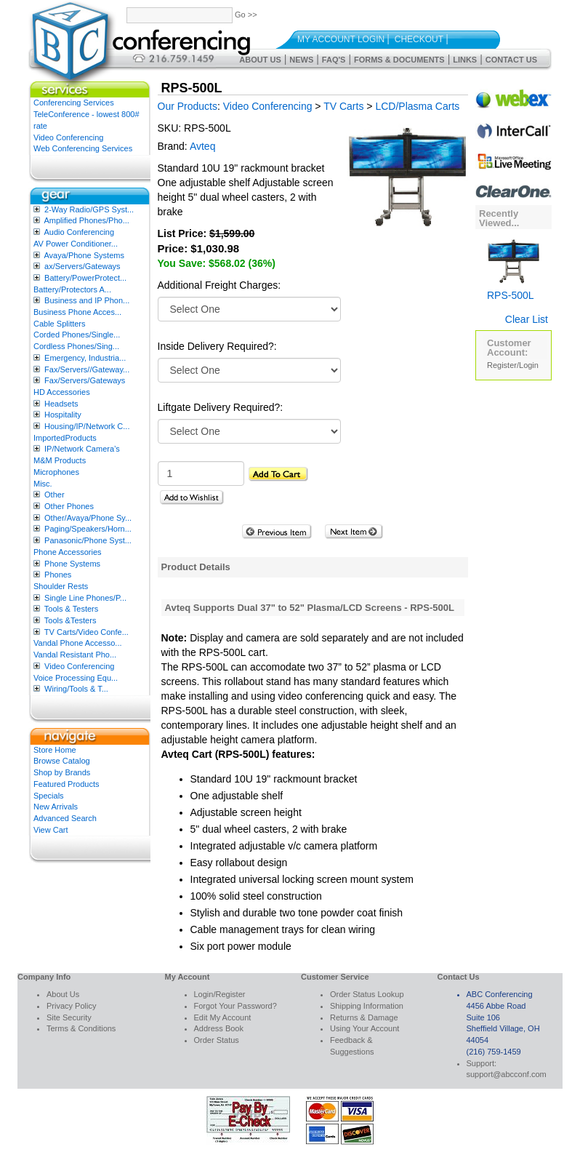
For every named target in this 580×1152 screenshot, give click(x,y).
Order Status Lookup (367, 994)
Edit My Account (222, 1017)
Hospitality (62, 414)
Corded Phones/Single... (76, 334)
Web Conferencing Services (82, 148)
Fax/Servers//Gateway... (86, 369)
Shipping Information (366, 1005)
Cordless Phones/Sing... (76, 346)
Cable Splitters (59, 323)
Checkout (419, 39)
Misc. (42, 483)
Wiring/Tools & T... (76, 688)
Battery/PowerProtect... (85, 277)
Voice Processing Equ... (75, 677)
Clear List (526, 319)
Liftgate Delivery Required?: (220, 407)
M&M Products (59, 460)
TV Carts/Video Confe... (86, 632)
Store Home (54, 749)
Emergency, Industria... (85, 357)
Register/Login (513, 365)
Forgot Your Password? (235, 1005)
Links (465, 59)
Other (54, 494)
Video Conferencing (68, 137)
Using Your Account (364, 1028)
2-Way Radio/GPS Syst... (89, 209)
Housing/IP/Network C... (86, 426)
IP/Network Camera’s (82, 448)
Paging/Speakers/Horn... (88, 528)
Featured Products (66, 784)
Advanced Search (65, 818)
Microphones (56, 472)
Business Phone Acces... (77, 312)
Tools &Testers (70, 620)
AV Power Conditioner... (75, 243)
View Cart (50, 829)
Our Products (187, 106)
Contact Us (511, 59)
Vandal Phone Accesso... (77, 643)
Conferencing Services (73, 102)
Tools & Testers (71, 608)
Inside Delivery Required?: (217, 346)
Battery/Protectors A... (72, 289)
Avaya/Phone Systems (84, 255)
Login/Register (220, 994)
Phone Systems (72, 563)
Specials (48, 795)
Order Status (216, 1040)
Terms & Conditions (81, 1028)
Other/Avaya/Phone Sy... (88, 517)
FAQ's (334, 59)
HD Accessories (61, 392)
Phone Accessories (67, 552)
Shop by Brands (61, 772)
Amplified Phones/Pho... (86, 220)
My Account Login (340, 39)
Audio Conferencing (79, 232)
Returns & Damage (364, 1017)
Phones (57, 574)
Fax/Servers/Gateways (84, 380)
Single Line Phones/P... (85, 597)
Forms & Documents (399, 59)
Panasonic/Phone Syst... (88, 540)
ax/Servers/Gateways (82, 266)
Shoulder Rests (60, 586)
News (301, 59)
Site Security (69, 1017)
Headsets (61, 403)
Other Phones (69, 506)
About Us (260, 59)
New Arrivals (55, 806)
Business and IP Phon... (86, 300)
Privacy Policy (71, 1005)
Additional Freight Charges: (219, 285)
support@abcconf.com (507, 1074)
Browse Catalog (61, 760)
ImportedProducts (65, 437)
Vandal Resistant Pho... (74, 654)
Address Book (218, 1028)
